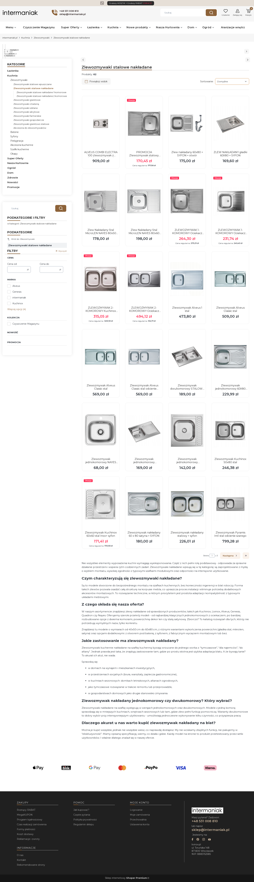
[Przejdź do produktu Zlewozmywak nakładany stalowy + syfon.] (187, 504)
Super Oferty (15, 158)
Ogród (11, 167)
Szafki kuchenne (19, 149)
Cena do (44, 264)
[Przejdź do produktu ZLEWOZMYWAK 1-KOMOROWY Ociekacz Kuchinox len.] (230, 201)
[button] (211, 12)
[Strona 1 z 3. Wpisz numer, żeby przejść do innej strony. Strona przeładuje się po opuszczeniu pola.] (212, 555)
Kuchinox (17, 303)
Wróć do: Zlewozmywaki (21, 239)
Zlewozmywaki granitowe (26, 100)
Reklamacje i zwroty (28, 839)
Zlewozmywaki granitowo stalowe (31, 124)
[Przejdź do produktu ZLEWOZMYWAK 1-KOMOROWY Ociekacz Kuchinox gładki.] (187, 201)
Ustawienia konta (139, 824)
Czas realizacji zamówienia (31, 824)
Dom (10, 172)
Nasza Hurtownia (17, 163)
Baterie (14, 132)
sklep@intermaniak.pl (210, 830)
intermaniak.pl (9, 37)
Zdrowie (12, 177)
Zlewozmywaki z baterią (26, 104)
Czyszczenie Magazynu (25, 323)
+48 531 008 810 (205, 821)
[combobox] (181, 13)
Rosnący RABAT (26, 809)
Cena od (12, 264)
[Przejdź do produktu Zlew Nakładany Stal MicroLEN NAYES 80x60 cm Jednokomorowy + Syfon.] (144, 201)
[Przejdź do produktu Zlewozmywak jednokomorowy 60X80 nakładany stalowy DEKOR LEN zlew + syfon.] (230, 357)
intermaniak (19, 297)
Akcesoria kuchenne (21, 145)
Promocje (13, 187)
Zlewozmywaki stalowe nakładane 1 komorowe (41, 92)
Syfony (14, 136)
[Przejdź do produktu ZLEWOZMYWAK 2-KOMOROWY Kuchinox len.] (101, 279)
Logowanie (136, 809)
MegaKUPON (25, 814)
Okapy (14, 153)
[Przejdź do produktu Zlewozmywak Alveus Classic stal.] (230, 279)
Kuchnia (25, 37)
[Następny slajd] (247, 59)
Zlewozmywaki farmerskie (27, 116)
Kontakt (21, 860)
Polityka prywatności (85, 819)
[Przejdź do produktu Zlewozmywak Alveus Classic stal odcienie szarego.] (144, 357)
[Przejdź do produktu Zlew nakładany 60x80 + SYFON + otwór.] (187, 123)
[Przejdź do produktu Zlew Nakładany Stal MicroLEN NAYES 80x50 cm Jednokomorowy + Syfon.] (101, 201)
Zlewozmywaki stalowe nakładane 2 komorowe (42, 96)
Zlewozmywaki (42, 37)
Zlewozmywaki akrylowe (26, 112)
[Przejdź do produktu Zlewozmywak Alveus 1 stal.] (187, 279)
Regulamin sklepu (83, 824)
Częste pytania (81, 814)
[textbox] (232, 81)
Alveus (16, 286)
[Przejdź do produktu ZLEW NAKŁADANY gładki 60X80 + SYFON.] (230, 123)
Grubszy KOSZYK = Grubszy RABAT (130, 3)
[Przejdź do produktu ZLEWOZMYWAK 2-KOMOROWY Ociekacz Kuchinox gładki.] (144, 279)
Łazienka (12, 70)
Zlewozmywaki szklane (25, 108)
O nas (20, 855)
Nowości (12, 182)
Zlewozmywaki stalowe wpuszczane (32, 84)
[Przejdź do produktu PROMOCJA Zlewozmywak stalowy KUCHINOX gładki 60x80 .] (144, 123)
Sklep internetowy (126, 878)
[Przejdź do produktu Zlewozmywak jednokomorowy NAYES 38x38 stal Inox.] (101, 430)
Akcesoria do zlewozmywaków (29, 128)
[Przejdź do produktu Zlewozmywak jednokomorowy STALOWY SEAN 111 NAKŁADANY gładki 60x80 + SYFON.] (144, 430)
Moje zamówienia (140, 814)
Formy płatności (26, 829)
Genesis (16, 291)
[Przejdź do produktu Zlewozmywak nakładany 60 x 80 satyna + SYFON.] (144, 504)
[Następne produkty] (230, 555)
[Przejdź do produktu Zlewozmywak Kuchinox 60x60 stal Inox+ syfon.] (101, 504)
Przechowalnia (138, 819)
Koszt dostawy (25, 834)
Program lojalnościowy (29, 819)
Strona (206, 555)
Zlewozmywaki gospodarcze (28, 120)
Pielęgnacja (16, 140)
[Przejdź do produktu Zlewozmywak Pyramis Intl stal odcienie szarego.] (230, 504)
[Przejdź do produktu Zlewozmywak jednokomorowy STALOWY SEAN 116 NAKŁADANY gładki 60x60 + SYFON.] (187, 430)
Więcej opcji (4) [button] (16, 309)
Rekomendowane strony (31, 864)
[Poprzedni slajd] (83, 59)
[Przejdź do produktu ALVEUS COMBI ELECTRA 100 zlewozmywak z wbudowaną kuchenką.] (101, 123)
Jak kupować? (81, 809)
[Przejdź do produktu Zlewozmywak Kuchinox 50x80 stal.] (230, 430)
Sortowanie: (207, 81)
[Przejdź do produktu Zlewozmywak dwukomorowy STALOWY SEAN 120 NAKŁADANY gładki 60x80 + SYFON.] (187, 357)
